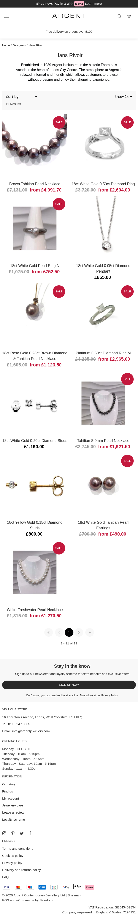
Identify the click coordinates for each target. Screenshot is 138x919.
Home (6, 45)
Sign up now (69, 684)
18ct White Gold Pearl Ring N (34, 266)
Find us (7, 791)
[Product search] (119, 16)
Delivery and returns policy (21, 870)
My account (10, 798)
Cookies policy (12, 855)
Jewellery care (12, 805)
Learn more (93, 3)
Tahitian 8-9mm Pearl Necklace (103, 441)
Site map (74, 895)
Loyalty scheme (13, 819)
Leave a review (13, 812)
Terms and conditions (17, 848)
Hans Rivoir (36, 45)
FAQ (5, 877)
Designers (19, 45)
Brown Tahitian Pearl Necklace (34, 184)
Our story (9, 784)
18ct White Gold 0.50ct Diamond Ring (103, 184)
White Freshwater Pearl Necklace (35, 610)
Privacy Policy (109, 695)
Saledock (46, 900)
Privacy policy (12, 863)
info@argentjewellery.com (31, 731)
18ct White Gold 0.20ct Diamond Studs (34, 441)
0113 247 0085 (19, 724)
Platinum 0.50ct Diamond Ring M (103, 353)
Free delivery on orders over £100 (69, 31)
